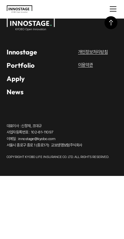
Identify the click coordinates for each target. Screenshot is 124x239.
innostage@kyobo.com (37, 138)
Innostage (22, 52)
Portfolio (21, 65)
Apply (16, 78)
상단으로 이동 (110, 22)
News (15, 92)
